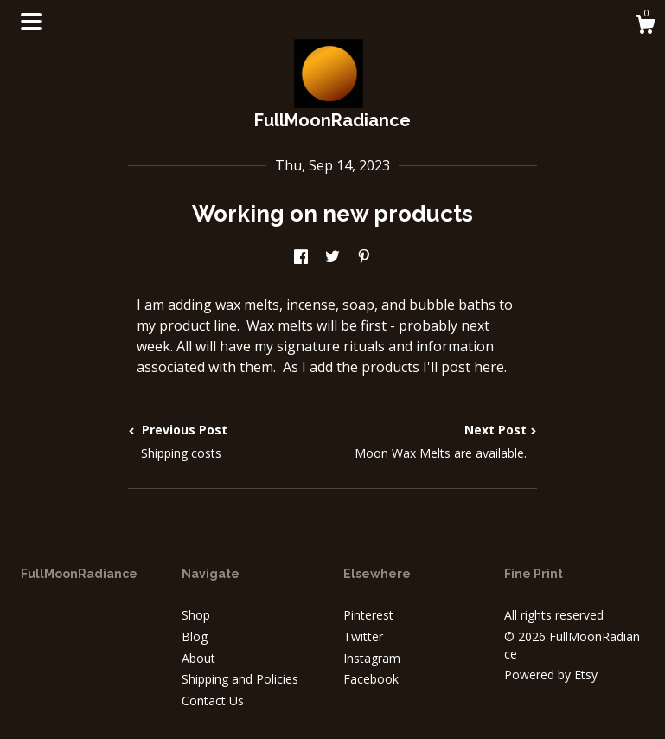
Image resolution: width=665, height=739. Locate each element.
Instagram (371, 658)
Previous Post (230, 441)
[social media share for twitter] (332, 257)
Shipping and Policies (240, 679)
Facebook (371, 679)
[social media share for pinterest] (364, 257)
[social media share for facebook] (301, 257)
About (198, 658)
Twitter (363, 636)
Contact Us (213, 700)
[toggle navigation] (31, 21)
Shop (196, 615)
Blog (195, 636)
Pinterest (368, 615)
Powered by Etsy (551, 674)
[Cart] (645, 26)
